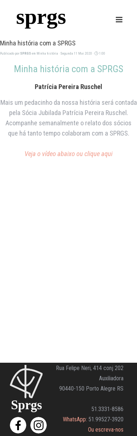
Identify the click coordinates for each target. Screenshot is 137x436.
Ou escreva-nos (105, 429)
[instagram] (38, 425)
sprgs (41, 16)
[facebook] (18, 425)
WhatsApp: (75, 419)
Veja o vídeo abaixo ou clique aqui (68, 154)
